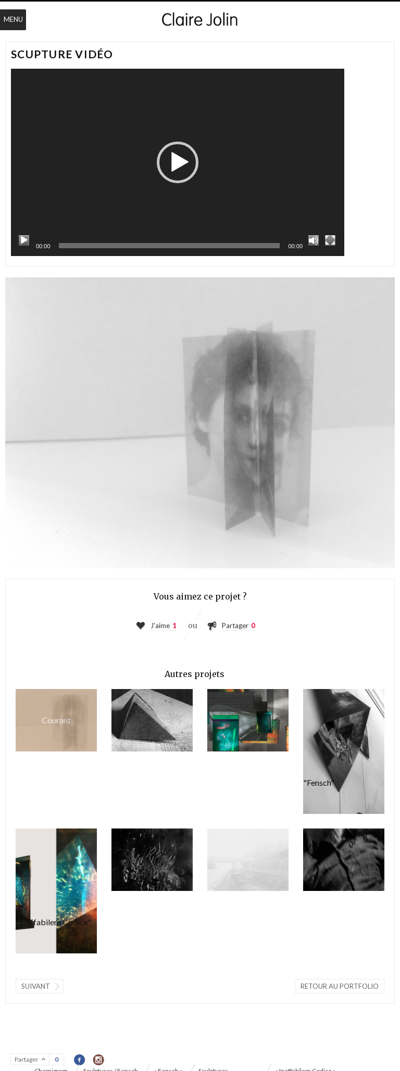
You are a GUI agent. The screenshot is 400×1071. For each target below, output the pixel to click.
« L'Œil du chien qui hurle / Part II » (343, 859)
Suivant (35, 986)
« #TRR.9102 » (248, 720)
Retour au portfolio (340, 986)
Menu (13, 19)
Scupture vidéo (56, 720)
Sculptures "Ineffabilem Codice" (56, 890)
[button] (177, 162)
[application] (177, 162)
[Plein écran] (330, 240)
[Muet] (313, 240)
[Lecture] (24, 240)
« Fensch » (248, 859)
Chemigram (152, 859)
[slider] (169, 245)
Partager (235, 625)
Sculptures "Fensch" (343, 751)
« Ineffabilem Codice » (152, 720)
